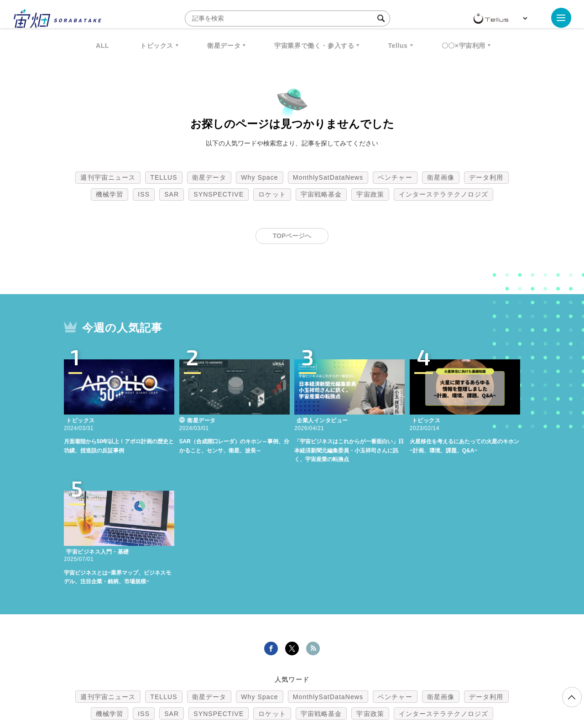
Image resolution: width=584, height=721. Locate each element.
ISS (144, 194)
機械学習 (109, 194)
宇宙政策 (370, 194)
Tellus (397, 45)
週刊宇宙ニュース (108, 177)
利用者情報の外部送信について (340, 673)
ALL (102, 45)
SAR (171, 194)
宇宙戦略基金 (321, 194)
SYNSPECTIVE (218, 194)
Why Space (259, 177)
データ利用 (486, 177)
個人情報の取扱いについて (264, 673)
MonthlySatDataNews (328, 177)
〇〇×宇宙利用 (463, 45)
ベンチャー (395, 177)
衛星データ (223, 45)
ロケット (272, 194)
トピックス (156, 45)
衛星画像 (440, 177)
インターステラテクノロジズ (443, 194)
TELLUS (163, 177)
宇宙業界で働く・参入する (314, 45)
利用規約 (216, 673)
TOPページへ (292, 235)
